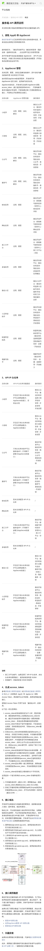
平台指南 (6, 10)
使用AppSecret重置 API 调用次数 (17, 923)
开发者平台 (30, 3)
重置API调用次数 (11, 921)
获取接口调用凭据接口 (13, 691)
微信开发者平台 (7, 39)
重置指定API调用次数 (13, 926)
